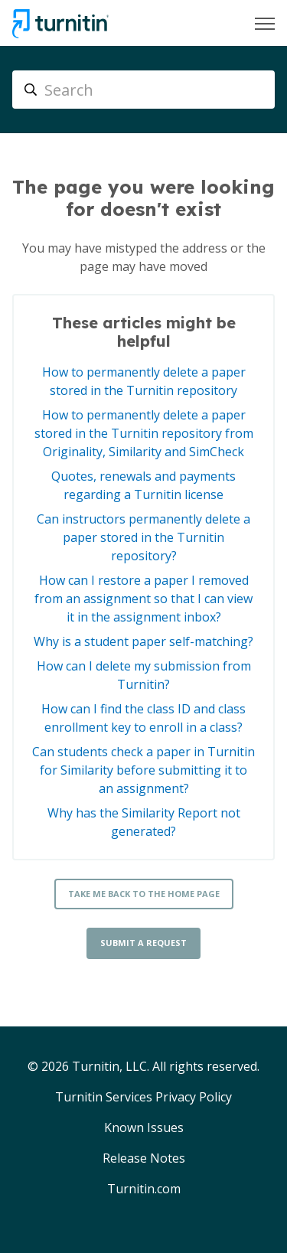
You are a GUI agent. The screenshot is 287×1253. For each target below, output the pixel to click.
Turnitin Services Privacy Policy (143, 1096)
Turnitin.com (144, 1188)
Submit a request (143, 942)
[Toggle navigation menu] (265, 24)
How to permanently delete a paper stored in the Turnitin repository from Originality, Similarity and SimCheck (143, 433)
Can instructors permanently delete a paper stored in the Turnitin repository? (143, 537)
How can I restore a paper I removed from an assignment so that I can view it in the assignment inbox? (143, 598)
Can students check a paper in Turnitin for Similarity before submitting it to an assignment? (143, 770)
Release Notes (144, 1158)
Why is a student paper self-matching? (143, 641)
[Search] (143, 89)
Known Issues (144, 1127)
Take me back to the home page (144, 893)
